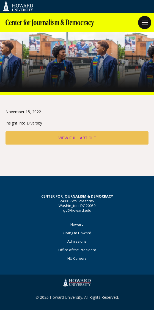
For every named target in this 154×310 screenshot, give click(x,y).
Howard (77, 224)
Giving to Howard (77, 232)
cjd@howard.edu (77, 210)
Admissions (77, 241)
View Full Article (77, 137)
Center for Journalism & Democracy (50, 23)
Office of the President (77, 249)
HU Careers (77, 258)
